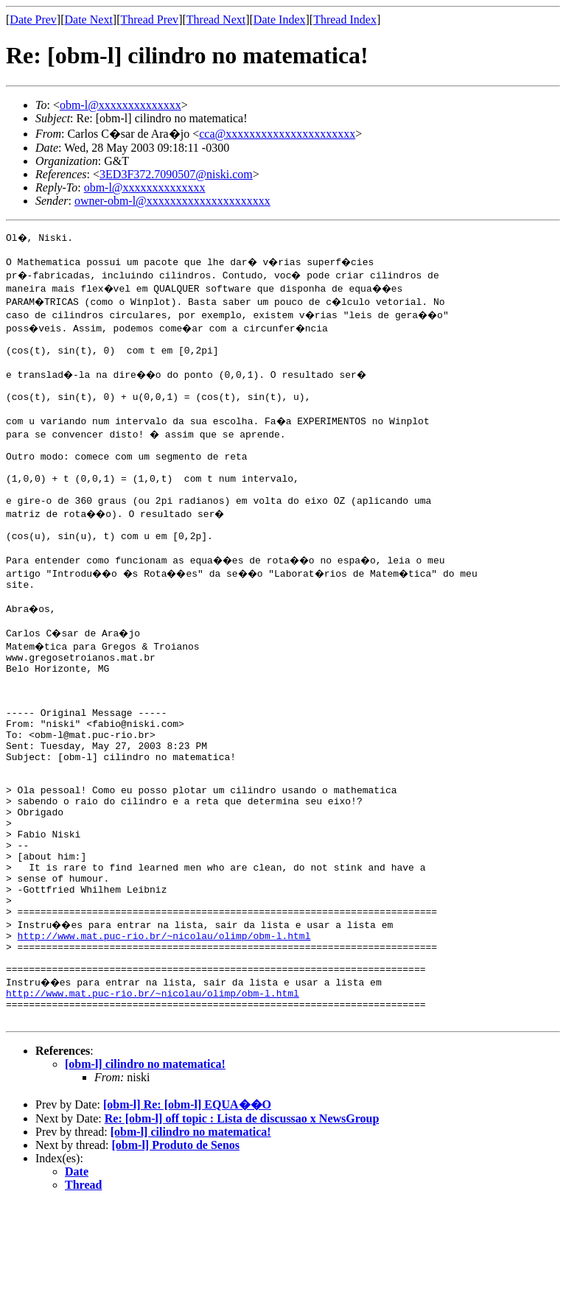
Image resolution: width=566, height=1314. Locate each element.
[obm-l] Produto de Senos (176, 1255)
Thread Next (215, 19)
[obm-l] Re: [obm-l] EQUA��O (187, 1215)
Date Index (280, 19)
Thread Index (345, 19)
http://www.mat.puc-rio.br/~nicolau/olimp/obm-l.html (164, 1032)
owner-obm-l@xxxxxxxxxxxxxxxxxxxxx (172, 200)
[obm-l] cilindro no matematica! (145, 1174)
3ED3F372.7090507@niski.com (176, 174)
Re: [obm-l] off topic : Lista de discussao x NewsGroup (242, 1229)
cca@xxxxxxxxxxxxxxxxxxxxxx (277, 133)
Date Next (89, 19)
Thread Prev (149, 19)
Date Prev (33, 19)
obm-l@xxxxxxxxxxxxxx (120, 105)
